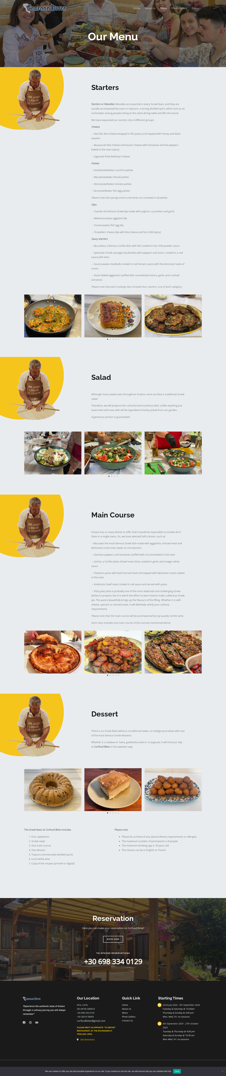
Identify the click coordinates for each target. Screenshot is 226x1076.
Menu (163, 8)
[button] (26, 316)
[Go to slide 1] (107, 339)
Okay (177, 1071)
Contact (196, 8)
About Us (150, 8)
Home (136, 8)
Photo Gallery (179, 8)
